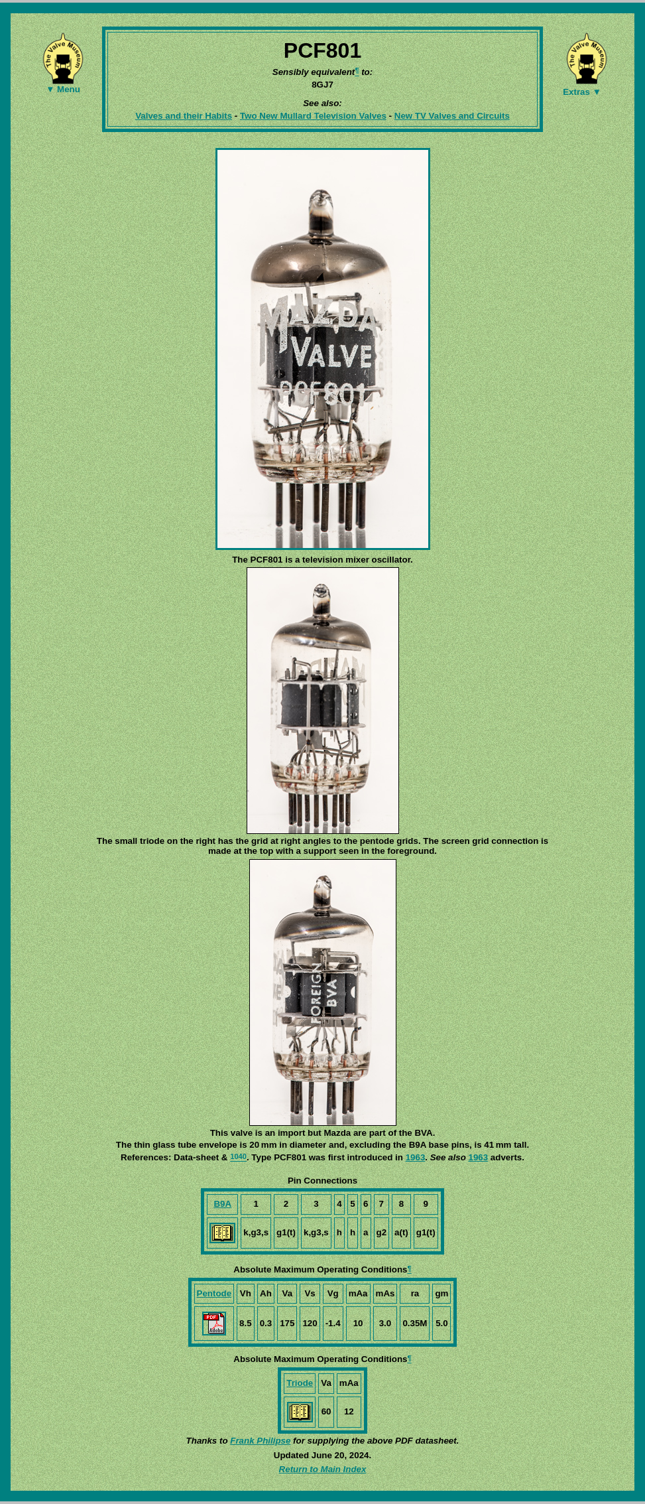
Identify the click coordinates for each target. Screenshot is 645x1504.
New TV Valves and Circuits (452, 116)
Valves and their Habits (183, 116)
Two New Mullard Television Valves (313, 116)
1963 (416, 1157)
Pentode (214, 1293)
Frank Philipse (260, 1441)
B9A (222, 1204)
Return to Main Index (323, 1469)
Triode (299, 1383)
